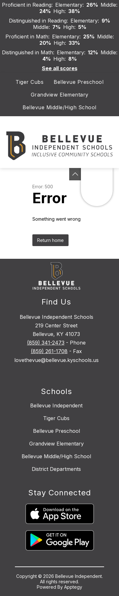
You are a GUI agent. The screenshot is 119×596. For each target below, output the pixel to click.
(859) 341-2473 (45, 342)
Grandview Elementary (60, 94)
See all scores (59, 68)
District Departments (56, 469)
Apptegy (73, 587)
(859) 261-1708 (49, 351)
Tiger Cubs (29, 82)
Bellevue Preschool (78, 82)
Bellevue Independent (56, 405)
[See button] (75, 174)
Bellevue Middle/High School (59, 107)
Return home (50, 240)
